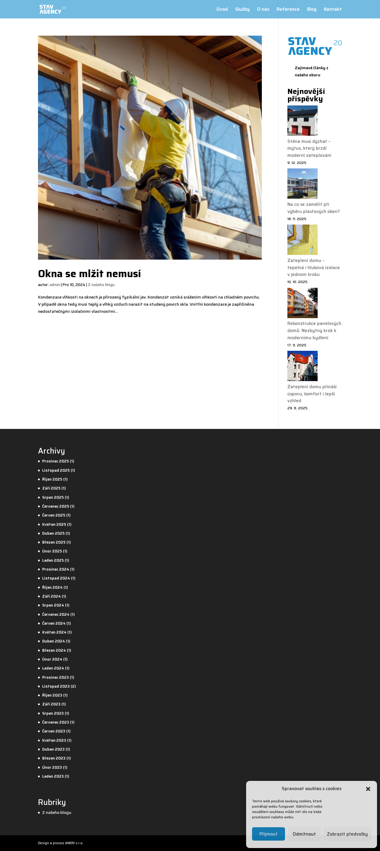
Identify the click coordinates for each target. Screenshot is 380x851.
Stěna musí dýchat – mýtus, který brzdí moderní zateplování (309, 148)
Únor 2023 (52, 767)
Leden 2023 (53, 776)
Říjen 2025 (52, 479)
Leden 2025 (53, 560)
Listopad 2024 (56, 578)
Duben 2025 (53, 533)
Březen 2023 (54, 758)
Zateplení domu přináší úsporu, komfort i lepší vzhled (312, 394)
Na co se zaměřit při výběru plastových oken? (313, 208)
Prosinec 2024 (55, 569)
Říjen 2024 (52, 587)
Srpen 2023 (53, 713)
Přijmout (268, 834)
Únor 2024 (52, 659)
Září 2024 (51, 596)
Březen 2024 (54, 650)
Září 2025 (51, 488)
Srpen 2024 (53, 605)
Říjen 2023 (52, 695)
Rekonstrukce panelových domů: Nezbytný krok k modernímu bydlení (314, 330)
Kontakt (333, 10)
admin (55, 285)
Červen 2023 (53, 731)
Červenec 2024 (55, 614)
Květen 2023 (54, 740)
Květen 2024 (54, 632)
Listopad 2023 (56, 686)
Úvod (222, 10)
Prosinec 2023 (55, 677)
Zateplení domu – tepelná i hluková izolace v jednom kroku (313, 267)
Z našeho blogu (101, 285)
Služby (242, 10)
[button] (368, 789)
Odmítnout (304, 834)
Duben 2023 (53, 749)
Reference (288, 10)
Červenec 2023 (55, 722)
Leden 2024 (53, 668)
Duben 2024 (53, 641)
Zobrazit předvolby (347, 834)
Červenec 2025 (55, 506)
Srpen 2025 (53, 497)
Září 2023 (51, 704)
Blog (311, 10)
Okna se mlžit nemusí (89, 274)
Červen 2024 (54, 623)
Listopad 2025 (56, 470)
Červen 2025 (53, 515)
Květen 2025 (54, 524)
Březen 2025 (54, 542)
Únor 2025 (52, 551)
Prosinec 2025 (55, 461)
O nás (263, 10)
